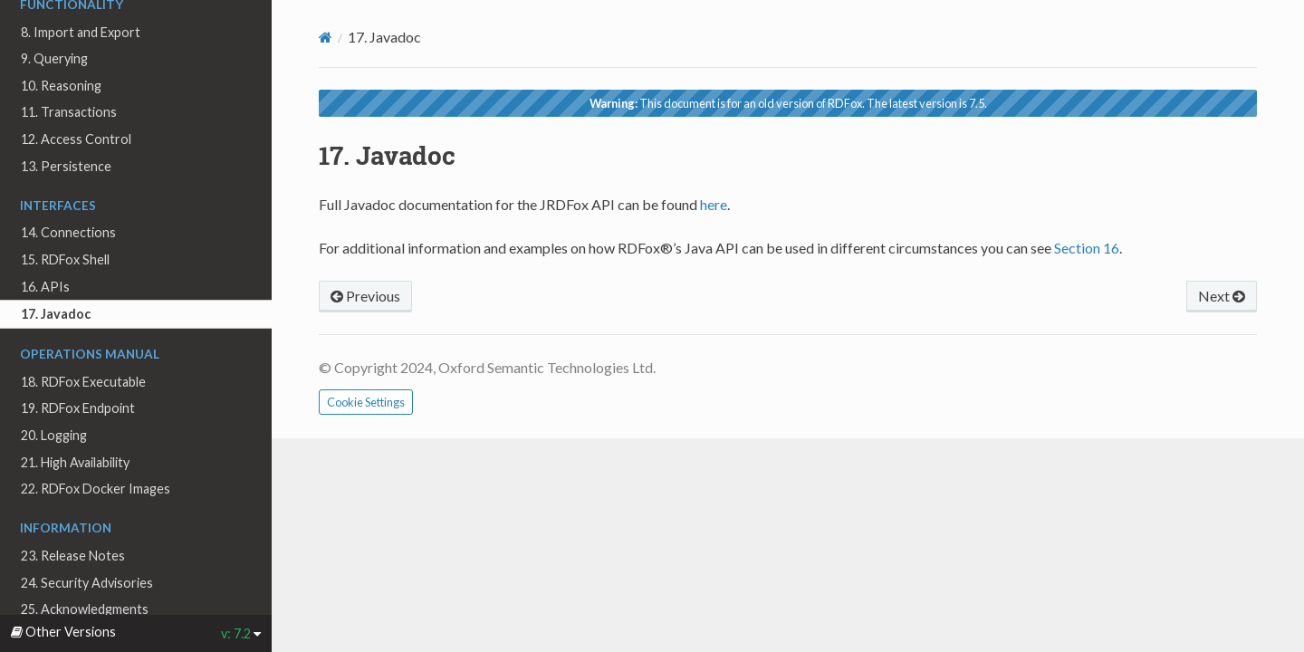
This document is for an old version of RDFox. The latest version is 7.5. (788, 103)
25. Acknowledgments (85, 609)
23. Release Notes (73, 555)
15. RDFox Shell (65, 259)
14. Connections (68, 232)
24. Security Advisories (87, 582)
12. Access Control (76, 139)
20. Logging (54, 435)
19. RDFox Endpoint (78, 408)
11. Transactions (69, 112)
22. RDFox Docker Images (95, 488)
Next (1221, 295)
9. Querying (54, 58)
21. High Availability (75, 462)
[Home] (325, 37)
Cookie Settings (366, 402)
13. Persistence (66, 166)
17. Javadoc (56, 313)
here (713, 204)
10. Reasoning (61, 85)
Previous (365, 295)
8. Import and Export (80, 32)
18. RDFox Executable (83, 381)
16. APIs (45, 286)
